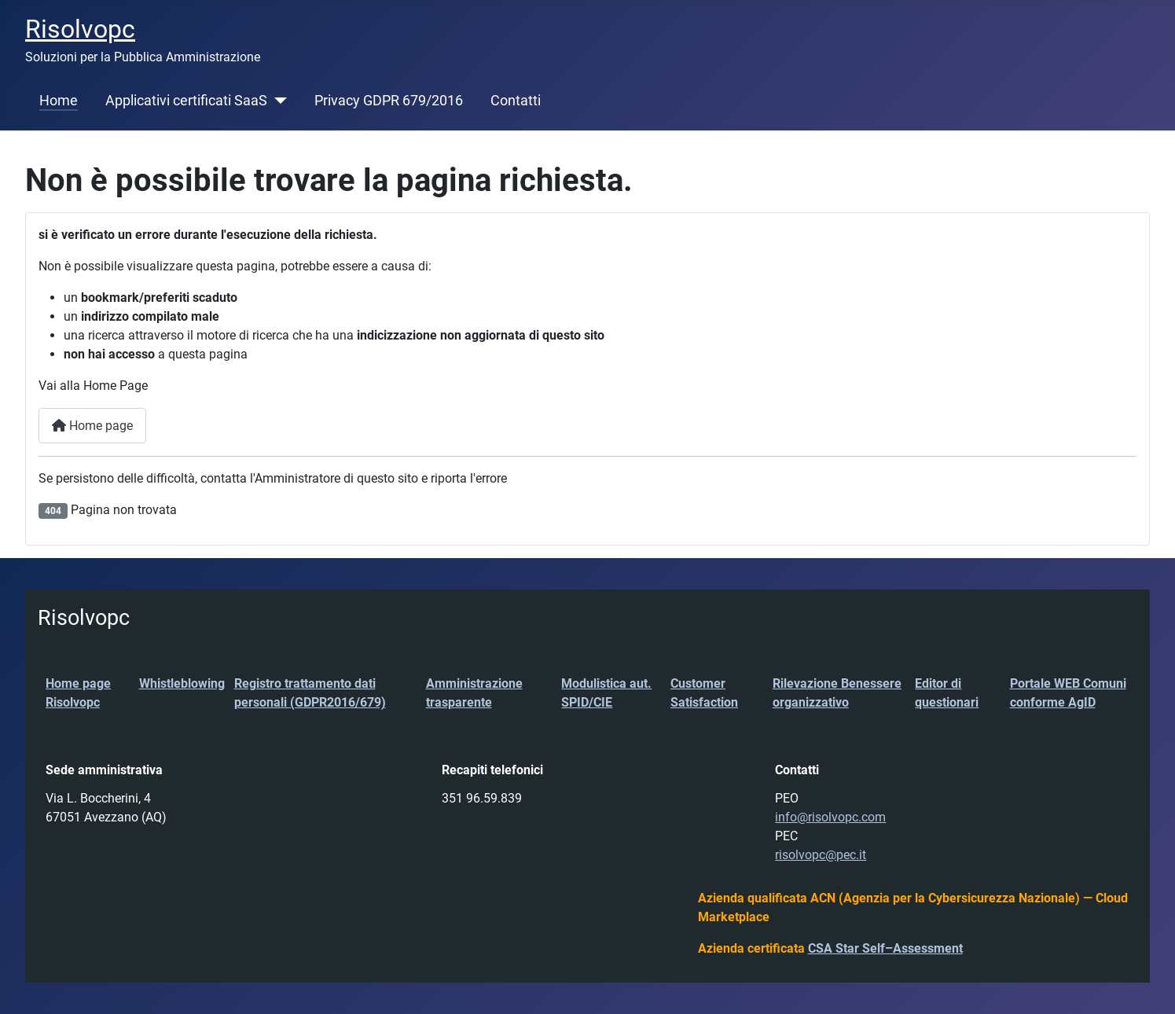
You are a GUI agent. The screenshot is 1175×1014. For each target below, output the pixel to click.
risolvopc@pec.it (820, 854)
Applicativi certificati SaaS (186, 100)
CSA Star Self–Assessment (885, 948)
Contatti (515, 100)
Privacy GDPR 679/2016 (388, 100)
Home (58, 100)
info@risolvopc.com (830, 817)
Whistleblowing (182, 683)
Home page (92, 425)
